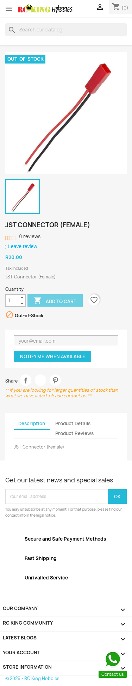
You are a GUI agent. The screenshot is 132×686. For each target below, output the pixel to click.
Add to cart (54, 301)
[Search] (66, 29)
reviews (29, 236)
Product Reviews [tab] (74, 433)
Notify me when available (52, 356)
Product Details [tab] (72, 423)
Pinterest (55, 380)
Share (26, 380)
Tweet (40, 380)
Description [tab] (31, 423)
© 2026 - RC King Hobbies (32, 678)
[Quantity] (12, 300)
